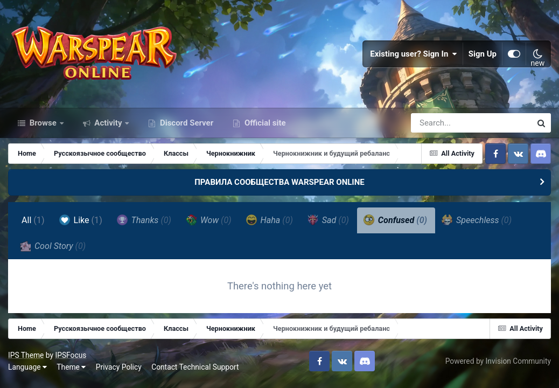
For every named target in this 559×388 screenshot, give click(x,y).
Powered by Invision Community (498, 361)
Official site (263, 123)
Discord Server (185, 123)
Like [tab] (80, 219)
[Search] (440, 123)
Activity (108, 123)
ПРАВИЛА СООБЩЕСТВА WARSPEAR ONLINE (279, 182)
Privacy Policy (119, 367)
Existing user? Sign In (413, 54)
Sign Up (483, 54)
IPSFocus (70, 355)
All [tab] (33, 220)
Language (27, 367)
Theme (71, 367)
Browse (43, 123)
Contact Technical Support (195, 367)
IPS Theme (26, 355)
